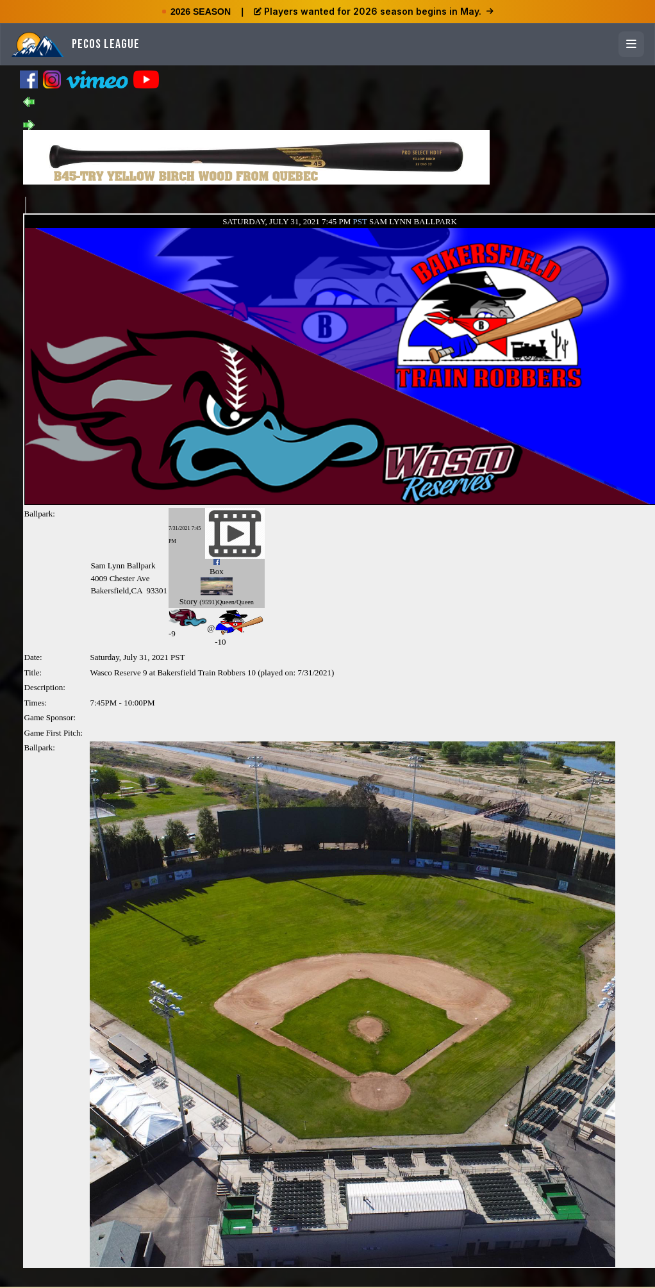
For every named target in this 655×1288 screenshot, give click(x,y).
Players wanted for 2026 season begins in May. (373, 11)
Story (188, 601)
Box (217, 571)
